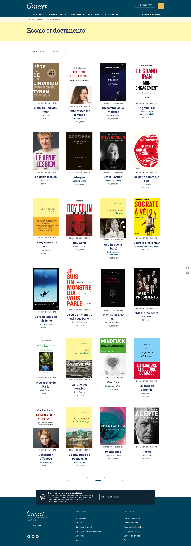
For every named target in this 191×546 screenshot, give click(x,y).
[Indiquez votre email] (122, 497)
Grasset (39, 19)
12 (87, 477)
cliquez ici (63, 501)
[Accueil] (37, 6)
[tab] (29, 14)
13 (92, 477)
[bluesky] (37, 536)
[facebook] (29, 536)
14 (98, 477)
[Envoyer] (148, 497)
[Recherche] (161, 6)
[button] (145, 5)
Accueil (31, 19)
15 (104, 477)
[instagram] (33, 536)
